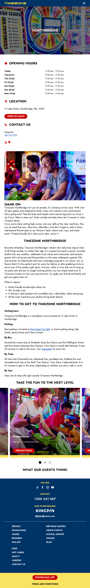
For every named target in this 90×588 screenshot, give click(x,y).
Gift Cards (18, 527)
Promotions (19, 505)
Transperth (47, 324)
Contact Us (18, 539)
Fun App (16, 517)
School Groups (55, 509)
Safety (16, 531)
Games (15, 509)
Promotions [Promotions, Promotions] (24, 426)
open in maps (15, 91)
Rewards (17, 513)
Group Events (54, 505)
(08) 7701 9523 (10, 110)
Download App (45, 553)
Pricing (16, 501)
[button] (40, 438)
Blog (49, 517)
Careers (16, 535)
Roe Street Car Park (40, 304)
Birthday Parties (56, 501)
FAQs (14, 524)
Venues (50, 513)
